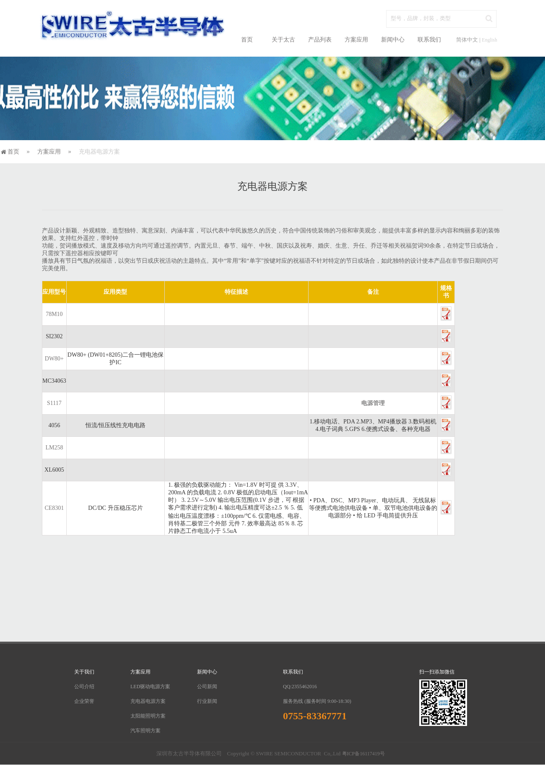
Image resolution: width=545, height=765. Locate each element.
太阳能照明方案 (148, 716)
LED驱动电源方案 (150, 686)
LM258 (54, 447)
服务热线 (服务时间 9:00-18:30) (317, 701)
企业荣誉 (84, 701)
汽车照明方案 (145, 731)
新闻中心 (393, 40)
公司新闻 (207, 686)
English (489, 40)
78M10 (54, 314)
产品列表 (320, 40)
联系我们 (429, 40)
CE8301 (54, 508)
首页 (247, 40)
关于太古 (283, 40)
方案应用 (356, 40)
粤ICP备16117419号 (363, 754)
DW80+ (54, 358)
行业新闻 (207, 701)
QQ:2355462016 (300, 686)
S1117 (54, 403)
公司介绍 (84, 686)
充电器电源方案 (148, 701)
